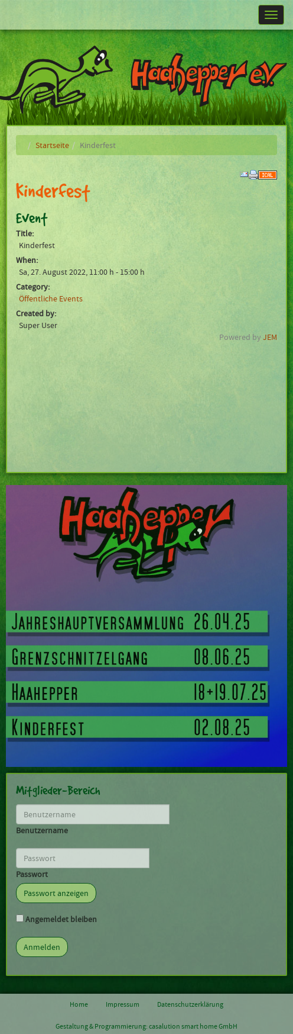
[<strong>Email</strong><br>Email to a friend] (244, 173)
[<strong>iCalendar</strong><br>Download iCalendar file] (267, 173)
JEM (270, 337)
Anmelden (42, 947)
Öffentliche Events (51, 298)
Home (79, 1004)
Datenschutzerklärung (190, 1004)
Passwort (32, 874)
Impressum (122, 1004)
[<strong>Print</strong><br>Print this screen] (253, 173)
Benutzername (42, 830)
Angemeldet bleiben (61, 919)
